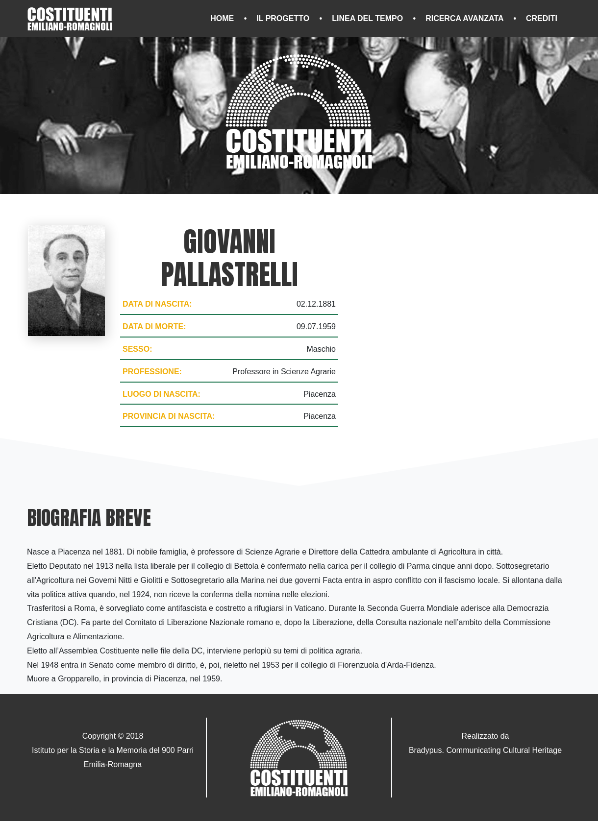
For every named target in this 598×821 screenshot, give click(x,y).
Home (223, 18)
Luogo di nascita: (161, 394)
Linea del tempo (368, 18)
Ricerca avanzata (465, 18)
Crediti (541, 18)
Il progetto (283, 18)
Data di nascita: (157, 304)
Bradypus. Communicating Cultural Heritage (485, 750)
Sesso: (137, 349)
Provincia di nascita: (169, 416)
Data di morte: (154, 326)
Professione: (152, 371)
